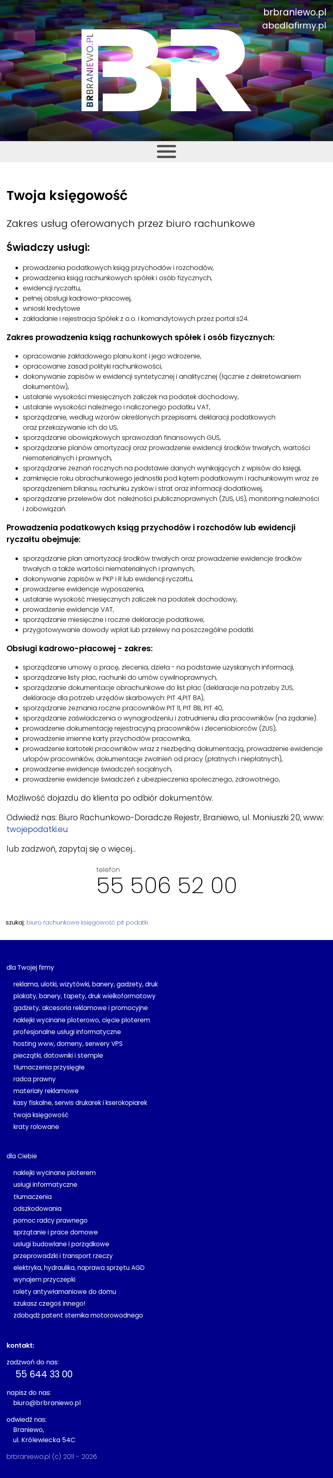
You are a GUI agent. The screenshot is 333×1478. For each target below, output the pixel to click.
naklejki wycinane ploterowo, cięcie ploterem (81, 1020)
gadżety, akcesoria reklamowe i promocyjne (80, 1008)
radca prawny (34, 1079)
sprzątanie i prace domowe (55, 1232)
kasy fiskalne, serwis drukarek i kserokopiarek (80, 1102)
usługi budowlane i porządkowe (61, 1244)
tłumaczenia (32, 1197)
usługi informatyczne (45, 1184)
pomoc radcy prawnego (50, 1220)
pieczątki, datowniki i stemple (58, 1055)
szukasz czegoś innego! (49, 1303)
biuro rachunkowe (52, 922)
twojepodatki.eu (37, 829)
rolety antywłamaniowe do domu (64, 1291)
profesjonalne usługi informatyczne (67, 1032)
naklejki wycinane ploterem (54, 1172)
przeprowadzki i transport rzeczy (63, 1256)
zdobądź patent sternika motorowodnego (78, 1315)
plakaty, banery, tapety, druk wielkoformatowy (84, 996)
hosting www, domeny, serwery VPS (68, 1043)
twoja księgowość (40, 1115)
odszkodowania (37, 1208)
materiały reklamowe (46, 1091)
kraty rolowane (36, 1126)
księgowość (98, 922)
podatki (137, 922)
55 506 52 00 (166, 885)
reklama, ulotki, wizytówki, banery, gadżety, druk (85, 984)
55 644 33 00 (44, 1374)
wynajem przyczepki (44, 1279)
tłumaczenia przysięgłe (49, 1067)
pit (120, 922)
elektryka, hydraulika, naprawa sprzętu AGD (79, 1267)
